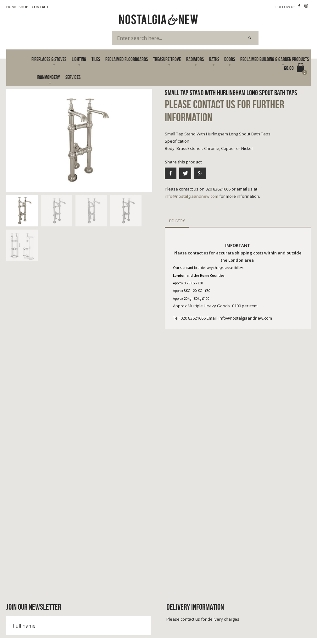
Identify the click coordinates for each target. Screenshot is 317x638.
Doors (229, 59)
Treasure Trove (167, 59)
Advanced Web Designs (291, 625)
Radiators (195, 59)
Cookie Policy (54, 618)
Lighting (79, 59)
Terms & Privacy (20, 618)
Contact (40, 6)
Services (73, 77)
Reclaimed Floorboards (126, 59)
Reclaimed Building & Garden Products (274, 59)
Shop (23, 6)
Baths (214, 59)
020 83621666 (27, 568)
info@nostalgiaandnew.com (191, 196)
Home (11, 6)
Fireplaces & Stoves (48, 59)
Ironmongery (48, 77)
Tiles (96, 59)
